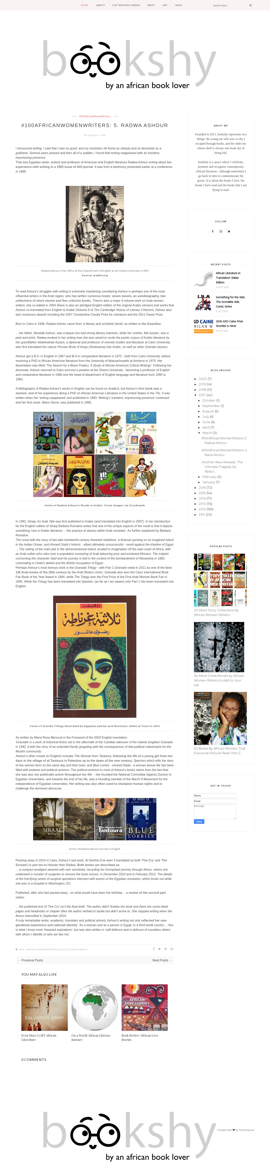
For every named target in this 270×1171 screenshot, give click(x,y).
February (209, 477)
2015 (202, 493)
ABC (165, 5)
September (211, 406)
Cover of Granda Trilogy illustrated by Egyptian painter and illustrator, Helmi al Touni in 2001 (95, 726)
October (208, 400)
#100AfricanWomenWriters (95, 116)
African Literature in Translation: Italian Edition (228, 277)
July (205, 417)
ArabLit (113, 388)
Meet (151, 5)
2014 (202, 498)
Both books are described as (98, 865)
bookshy (93, 135)
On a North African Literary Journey (91, 1037)
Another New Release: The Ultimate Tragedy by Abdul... (222, 466)
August (208, 411)
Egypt (64, 949)
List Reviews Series (126, 5)
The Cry (148, 860)
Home (84, 5)
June (206, 422)
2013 (202, 504)
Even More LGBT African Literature (38, 1037)
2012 (202, 509)
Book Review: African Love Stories (140, 1037)
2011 (202, 514)
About (100, 5)
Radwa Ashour (78, 949)
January (208, 482)
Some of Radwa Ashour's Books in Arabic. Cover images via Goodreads (94, 505)
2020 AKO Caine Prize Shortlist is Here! (229, 323)
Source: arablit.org (95, 275)
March (207, 433)
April (206, 427)
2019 (202, 384)
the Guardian (151, 323)
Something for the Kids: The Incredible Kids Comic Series (230, 301)
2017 (202, 395)
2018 (202, 390)
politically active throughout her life (66, 774)
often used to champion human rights (125, 783)
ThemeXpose (246, 1130)
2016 (202, 487)
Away (178, 5)
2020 (203, 379)
